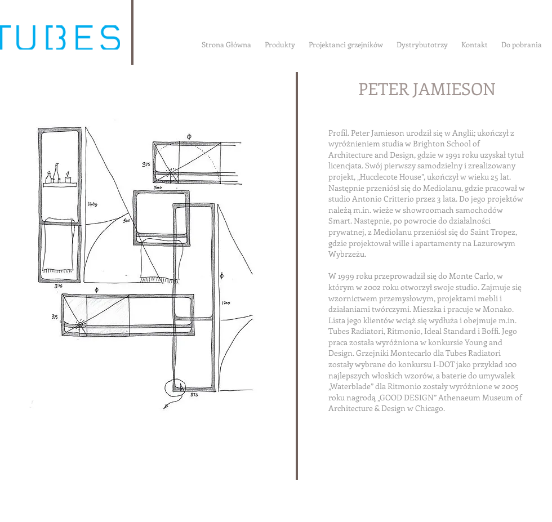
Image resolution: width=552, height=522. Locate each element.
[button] (137, 268)
